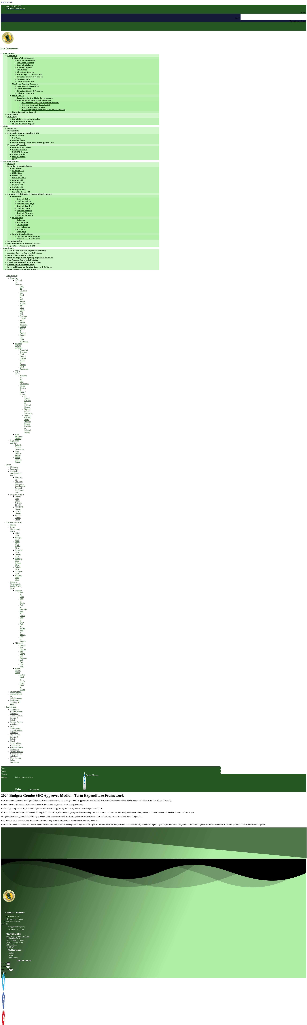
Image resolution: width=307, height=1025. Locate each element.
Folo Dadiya (22, 224)
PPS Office (22, 70)
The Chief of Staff (25, 63)
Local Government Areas (19, 166)
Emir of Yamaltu (25, 215)
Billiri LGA (17, 173)
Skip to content (6, 2)
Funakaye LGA (19, 178)
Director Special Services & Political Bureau (43, 109)
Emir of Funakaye (25, 203)
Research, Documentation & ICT (23, 133)
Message (5, 969)
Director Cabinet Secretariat (35, 105)
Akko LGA (16, 168)
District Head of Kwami (28, 239)
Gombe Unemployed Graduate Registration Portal (17, 937)
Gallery (11, 953)
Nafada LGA (17, 187)
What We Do (18, 135)
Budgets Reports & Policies (20, 255)
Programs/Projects (16, 145)
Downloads (8, 248)
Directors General (25, 72)
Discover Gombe (11, 161)
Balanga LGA (18, 170)
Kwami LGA (17, 185)
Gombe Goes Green (21, 147)
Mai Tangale (22, 222)
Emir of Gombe (24, 206)
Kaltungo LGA (18, 182)
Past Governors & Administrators (23, 243)
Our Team (16, 138)
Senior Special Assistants (29, 74)
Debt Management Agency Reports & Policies (30, 257)
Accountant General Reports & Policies (26, 250)
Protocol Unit (23, 79)
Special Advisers (25, 65)
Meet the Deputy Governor (25, 84)
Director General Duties (33, 107)
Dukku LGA (17, 175)
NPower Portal (11, 945)
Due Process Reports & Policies (22, 260)
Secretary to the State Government (35, 98)
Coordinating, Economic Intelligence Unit (33, 142)
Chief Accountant (25, 81)
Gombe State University (15, 940)
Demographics (14, 241)
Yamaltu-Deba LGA (21, 192)
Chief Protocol (24, 88)
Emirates (16, 196)
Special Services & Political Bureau (34, 100)
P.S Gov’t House (24, 67)
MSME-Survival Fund (14, 942)
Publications (18, 140)
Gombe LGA (17, 180)
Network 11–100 (19, 149)
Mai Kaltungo (23, 227)
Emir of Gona (23, 208)
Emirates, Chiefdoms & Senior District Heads (29, 194)
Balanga (21, 220)
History (11, 163)
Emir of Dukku (24, 201)
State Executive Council (24, 112)
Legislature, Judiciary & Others (22, 246)
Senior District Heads (22, 234)
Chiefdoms (17, 217)
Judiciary (12, 116)
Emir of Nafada (24, 210)
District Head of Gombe (28, 236)
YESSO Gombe (18, 156)
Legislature (13, 114)
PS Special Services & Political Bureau (40, 102)
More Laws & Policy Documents (22, 269)
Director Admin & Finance (30, 77)
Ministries (12, 128)
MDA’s (5, 126)
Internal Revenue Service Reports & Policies (29, 267)
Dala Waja (21, 232)
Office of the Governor (23, 58)
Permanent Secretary (28, 86)
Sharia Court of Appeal (23, 124)
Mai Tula (21, 229)
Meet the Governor (26, 60)
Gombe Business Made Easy (21, 264)
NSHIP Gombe (19, 154)
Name (3, 963)
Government (9, 53)
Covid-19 (10, 947)
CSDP (14, 159)
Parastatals (13, 131)
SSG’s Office (18, 95)
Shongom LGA (19, 189)
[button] (153, 13)
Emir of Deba (23, 199)
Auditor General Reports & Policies (24, 253)
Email (3, 966)
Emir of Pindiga (25, 213)
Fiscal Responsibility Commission (24, 262)
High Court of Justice (22, 121)
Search (237, 18)
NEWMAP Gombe (20, 152)
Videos (11, 955)
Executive (12, 55)
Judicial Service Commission (26, 119)
